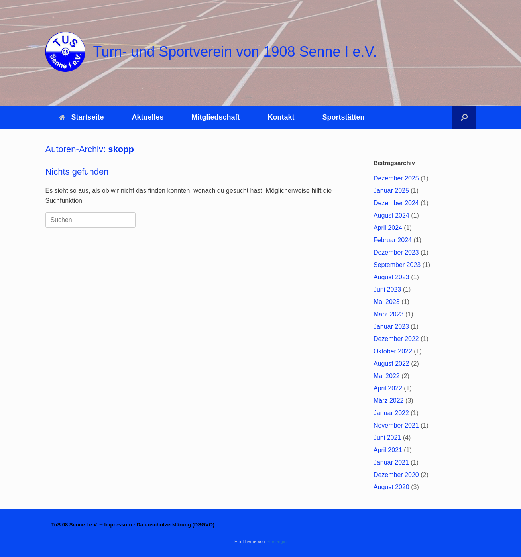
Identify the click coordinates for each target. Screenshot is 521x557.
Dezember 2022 (396, 338)
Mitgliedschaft (216, 117)
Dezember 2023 (396, 252)
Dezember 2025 (396, 178)
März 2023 (389, 314)
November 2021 (396, 425)
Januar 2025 (391, 190)
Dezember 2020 (396, 474)
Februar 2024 (393, 240)
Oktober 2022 (393, 351)
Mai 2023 (387, 301)
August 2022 (391, 363)
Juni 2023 (387, 289)
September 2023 (397, 264)
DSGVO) (204, 525)
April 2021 (388, 450)
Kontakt (281, 117)
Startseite (81, 117)
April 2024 (388, 227)
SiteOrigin (276, 541)
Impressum (118, 525)
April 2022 (388, 388)
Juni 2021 (387, 437)
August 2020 (391, 487)
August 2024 (391, 215)
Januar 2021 (391, 462)
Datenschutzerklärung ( (165, 525)
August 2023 (391, 277)
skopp (121, 149)
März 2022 (389, 400)
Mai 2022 (387, 376)
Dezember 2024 (396, 203)
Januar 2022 (391, 413)
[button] (464, 117)
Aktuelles (148, 117)
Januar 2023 (391, 326)
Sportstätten (343, 117)
